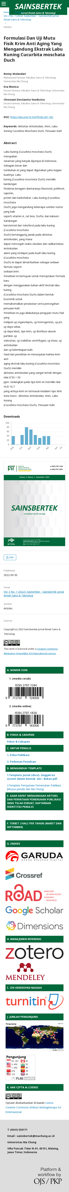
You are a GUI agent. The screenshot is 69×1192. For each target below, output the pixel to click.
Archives (19, 12)
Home (7, 12)
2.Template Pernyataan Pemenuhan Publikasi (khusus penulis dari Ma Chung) (34, 787)
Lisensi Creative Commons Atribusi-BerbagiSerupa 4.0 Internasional (33, 1107)
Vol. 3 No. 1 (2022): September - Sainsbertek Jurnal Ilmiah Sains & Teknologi (31, 17)
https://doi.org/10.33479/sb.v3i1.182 (31, 117)
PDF (11, 557)
